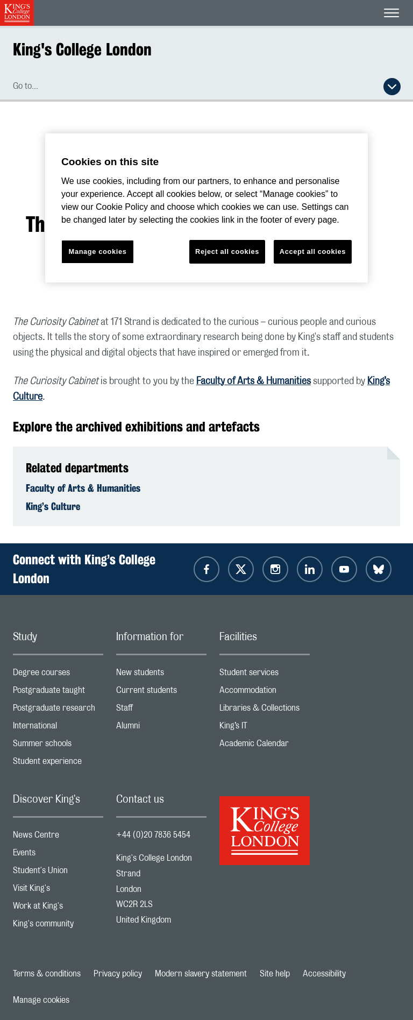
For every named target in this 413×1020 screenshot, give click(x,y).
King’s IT (264, 728)
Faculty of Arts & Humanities (253, 381)
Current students (161, 692)
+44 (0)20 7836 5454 (153, 835)
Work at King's (58, 908)
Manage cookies (41, 1000)
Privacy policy (118, 973)
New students (161, 675)
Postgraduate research (58, 710)
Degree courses (58, 675)
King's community (58, 926)
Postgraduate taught (58, 692)
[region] (206, 207)
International (58, 728)
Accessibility (324, 973)
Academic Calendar (264, 746)
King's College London (82, 49)
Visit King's (58, 890)
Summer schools (58, 746)
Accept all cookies (313, 251)
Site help (275, 973)
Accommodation (264, 692)
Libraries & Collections (264, 710)
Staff (161, 710)
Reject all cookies (227, 251)
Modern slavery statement (201, 973)
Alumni (161, 728)
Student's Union (58, 873)
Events (58, 855)
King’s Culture (53, 506)
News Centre (58, 837)
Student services (264, 675)
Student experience (58, 763)
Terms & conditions (47, 973)
